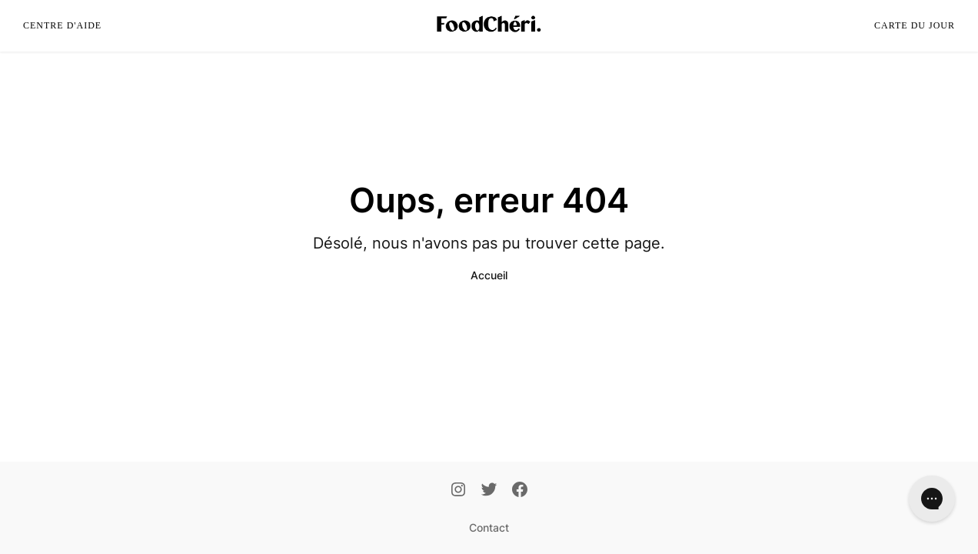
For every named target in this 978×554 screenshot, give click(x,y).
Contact (489, 527)
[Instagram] (458, 491)
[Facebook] (520, 491)
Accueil (489, 275)
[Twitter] (489, 491)
